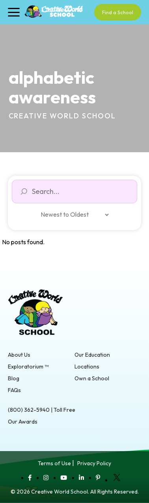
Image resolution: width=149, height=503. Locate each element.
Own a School (91, 378)
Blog (13, 378)
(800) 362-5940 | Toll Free (41, 409)
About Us (19, 354)
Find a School (117, 12)
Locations (86, 366)
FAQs (14, 390)
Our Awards (22, 421)
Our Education (92, 354)
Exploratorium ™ (28, 366)
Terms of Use (54, 463)
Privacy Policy (94, 463)
